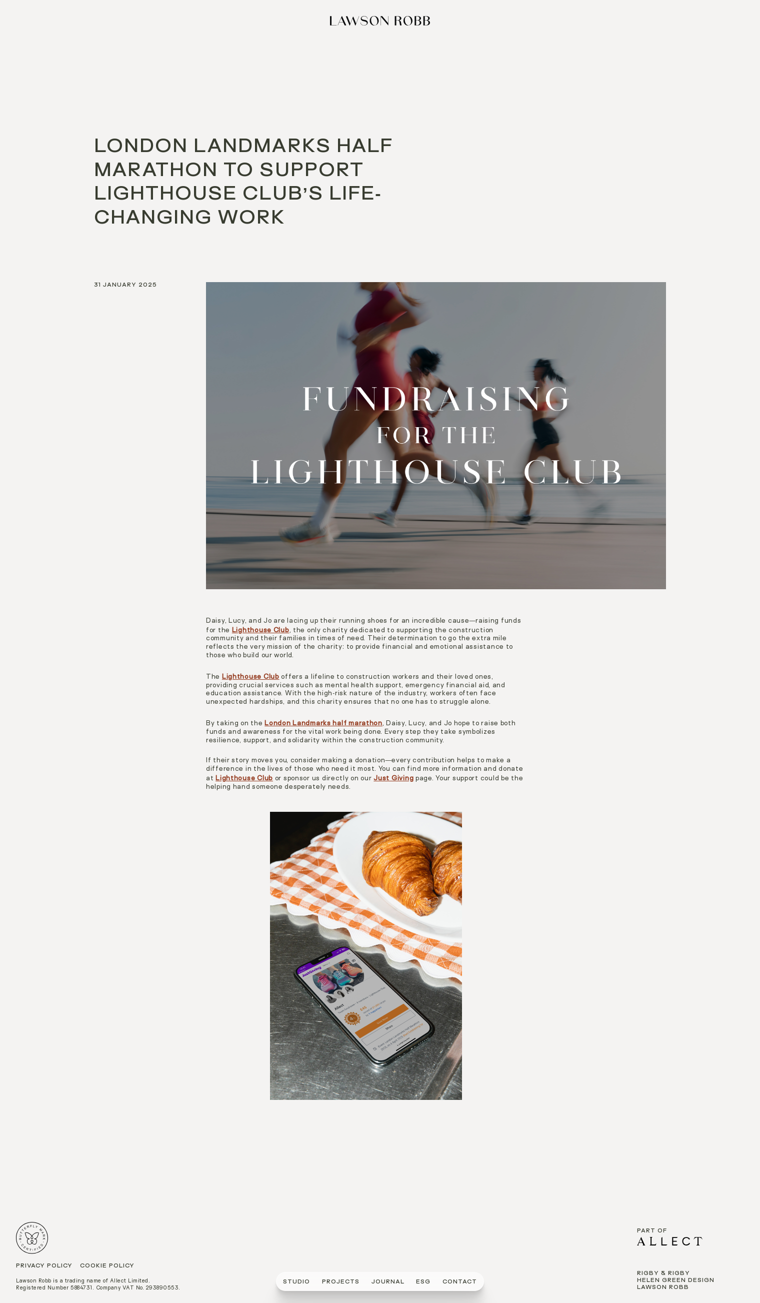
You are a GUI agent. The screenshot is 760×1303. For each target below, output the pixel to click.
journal (388, 1282)
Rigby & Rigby (663, 1273)
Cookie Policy (107, 1266)
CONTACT (459, 1282)
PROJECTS (341, 1282)
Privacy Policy (44, 1266)
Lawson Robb (663, 1287)
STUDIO (296, 1282)
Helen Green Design (675, 1280)
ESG (423, 1282)
